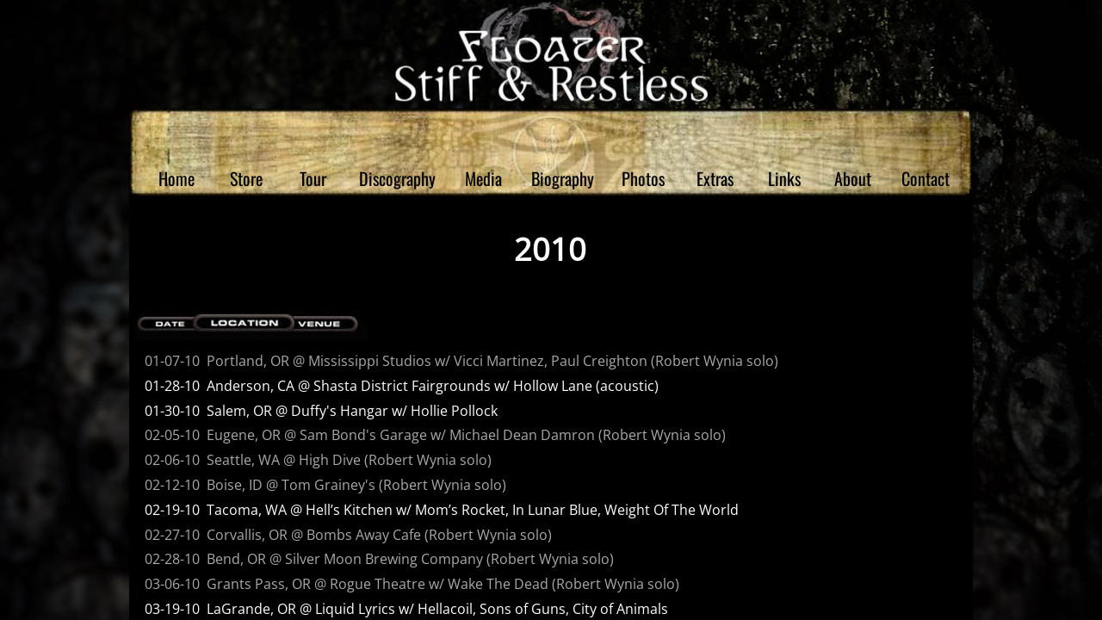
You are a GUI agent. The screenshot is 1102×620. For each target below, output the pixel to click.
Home (176, 178)
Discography (397, 178)
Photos (643, 178)
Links (784, 178)
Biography (562, 178)
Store (246, 178)
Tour (313, 178)
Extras (715, 178)
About (852, 178)
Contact (925, 178)
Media (483, 178)
